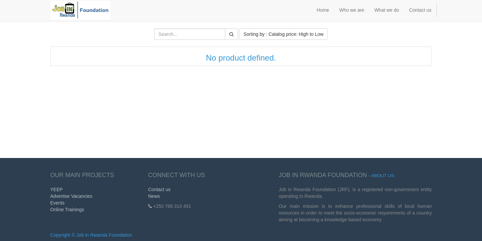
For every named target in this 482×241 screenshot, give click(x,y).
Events (57, 203)
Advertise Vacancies (71, 196)
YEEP (56, 189)
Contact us (159, 189)
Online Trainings (67, 209)
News (154, 196)
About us (382, 175)
